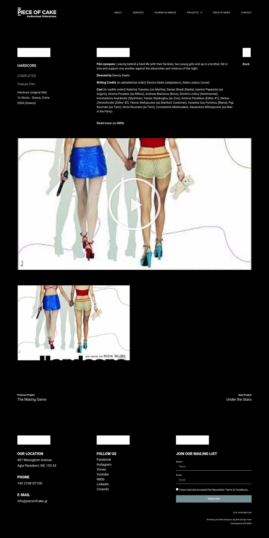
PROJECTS (194, 13)
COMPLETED (26, 76)
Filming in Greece (165, 12)
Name (179, 462)
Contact (246, 12)
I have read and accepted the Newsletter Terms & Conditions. (213, 489)
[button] (110, 123)
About (118, 12)
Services (138, 12)
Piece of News (221, 12)
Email (179, 475)
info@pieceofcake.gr (32, 501)
